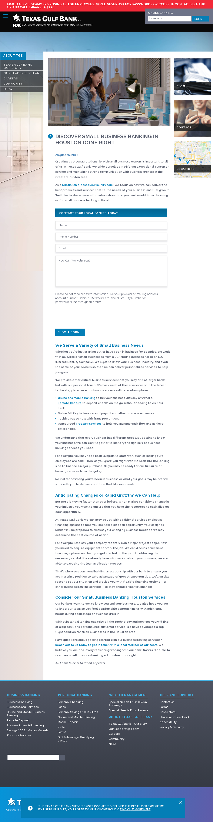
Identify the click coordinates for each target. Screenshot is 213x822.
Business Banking (23, 695)
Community (13, 83)
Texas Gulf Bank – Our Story (128, 723)
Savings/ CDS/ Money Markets (28, 730)
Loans (62, 706)
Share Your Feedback (174, 717)
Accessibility (168, 722)
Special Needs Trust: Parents (128, 710)
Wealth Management (128, 695)
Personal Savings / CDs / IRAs (78, 712)
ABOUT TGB (13, 55)
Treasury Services (88, 423)
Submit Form (70, 332)
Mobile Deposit (68, 722)
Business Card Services (23, 706)
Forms (62, 732)
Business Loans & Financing (25, 725)
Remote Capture (70, 403)
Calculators (167, 712)
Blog (8, 89)
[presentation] (87, 315)
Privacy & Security (172, 727)
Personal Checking (70, 702)
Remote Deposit (18, 720)
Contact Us (167, 702)
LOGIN (200, 18)
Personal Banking (75, 695)
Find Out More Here (135, 809)
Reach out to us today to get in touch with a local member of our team (106, 645)
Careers (11, 78)
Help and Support (177, 695)
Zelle (61, 727)
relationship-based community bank (88, 185)
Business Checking (19, 702)
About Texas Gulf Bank (131, 717)
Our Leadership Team (22, 73)
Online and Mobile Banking (77, 398)
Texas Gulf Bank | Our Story (19, 66)
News (113, 744)
